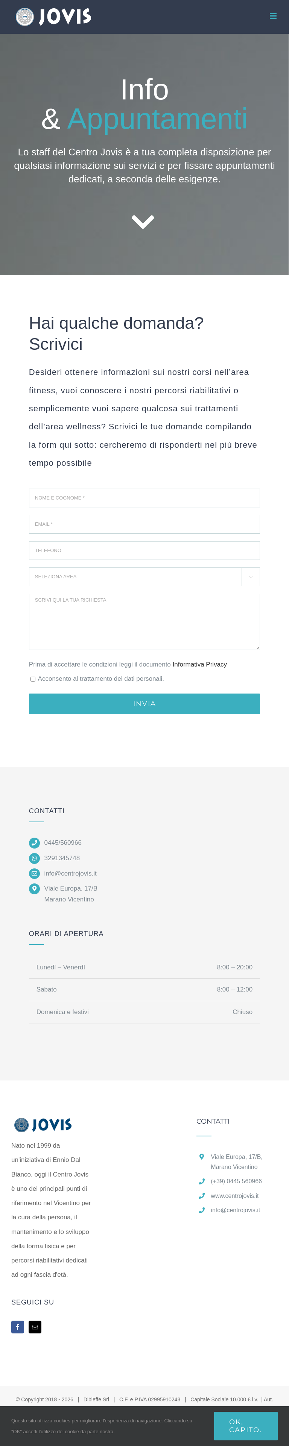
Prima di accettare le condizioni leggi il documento (128, 664)
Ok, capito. (245, 1426)
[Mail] (35, 1327)
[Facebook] (17, 1327)
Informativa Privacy (200, 664)
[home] (52, 1125)
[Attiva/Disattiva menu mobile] (274, 16)
